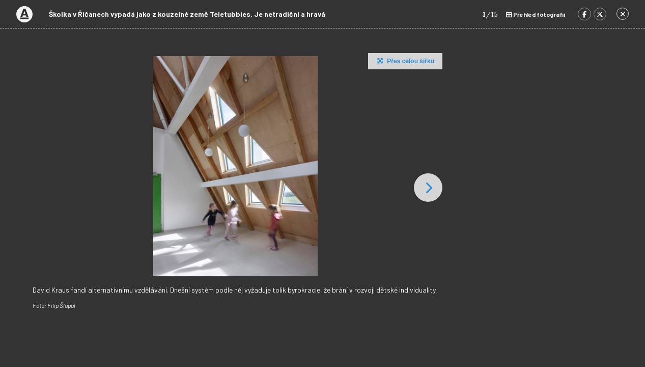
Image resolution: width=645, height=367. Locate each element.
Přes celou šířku (404, 61)
